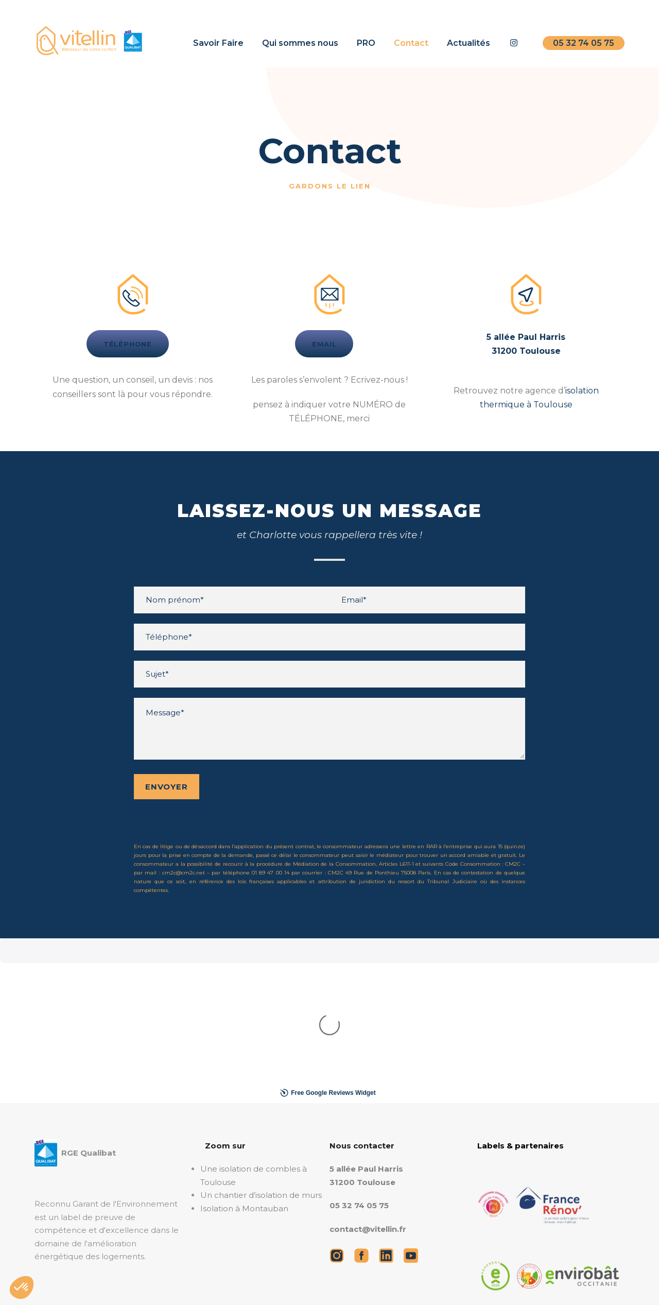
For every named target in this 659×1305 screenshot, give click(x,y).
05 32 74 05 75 (583, 43)
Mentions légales (118, 1281)
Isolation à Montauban (244, 1044)
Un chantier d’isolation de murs (261, 1030)
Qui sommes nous (300, 43)
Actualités (468, 43)
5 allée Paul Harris (366, 1004)
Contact (411, 43)
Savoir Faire (218, 43)
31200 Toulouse (362, 1017)
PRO (366, 43)
